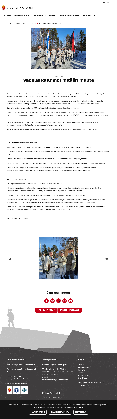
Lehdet (52, 15)
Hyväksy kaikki (38, 412)
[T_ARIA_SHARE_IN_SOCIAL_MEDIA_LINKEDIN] (70, 301)
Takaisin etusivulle (69, 310)
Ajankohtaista (22, 15)
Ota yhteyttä (88, 15)
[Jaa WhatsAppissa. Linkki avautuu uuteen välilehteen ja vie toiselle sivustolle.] (65, 301)
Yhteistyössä (83, 375)
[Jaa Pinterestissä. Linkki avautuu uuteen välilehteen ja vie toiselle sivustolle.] (53, 301)
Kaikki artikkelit (46, 310)
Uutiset (33, 23)
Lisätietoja (80, 412)
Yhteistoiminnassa (69, 15)
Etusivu (8, 15)
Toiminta (39, 15)
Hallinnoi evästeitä (60, 412)
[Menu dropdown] (31, 15)
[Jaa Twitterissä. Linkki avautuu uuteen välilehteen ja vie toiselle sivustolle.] (59, 301)
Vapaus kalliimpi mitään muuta (51, 23)
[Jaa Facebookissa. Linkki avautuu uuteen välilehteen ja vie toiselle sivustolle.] (47, 301)
